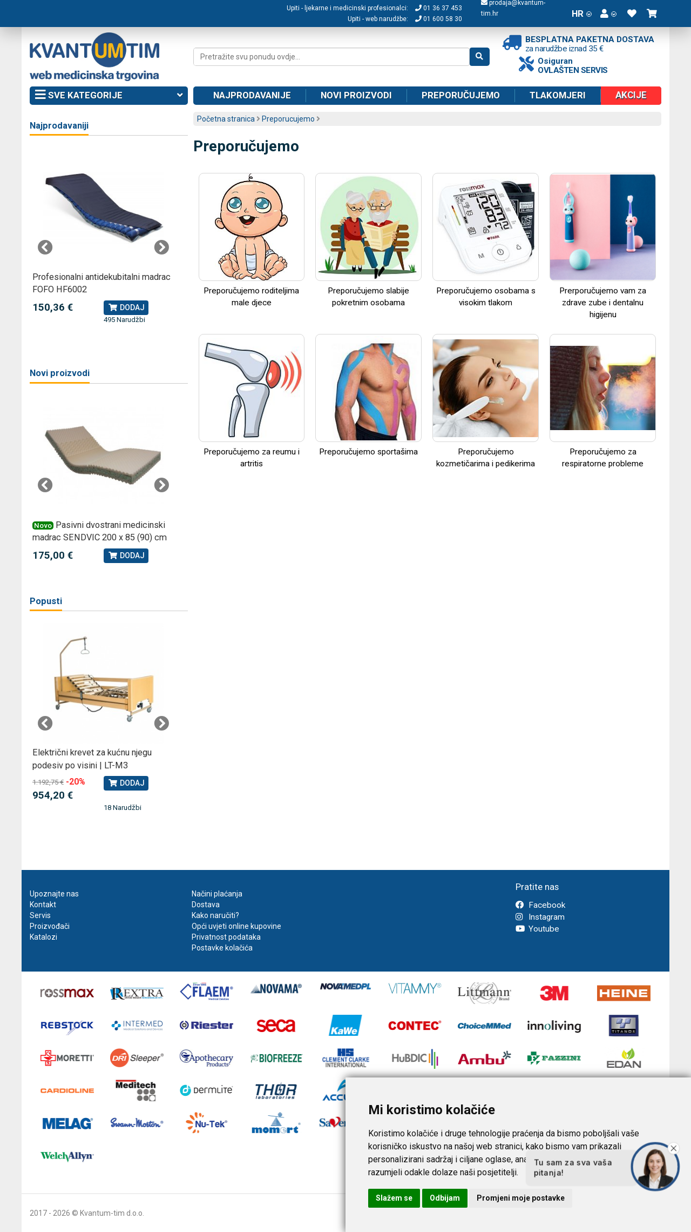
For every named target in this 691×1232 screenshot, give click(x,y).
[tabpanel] (103, 236)
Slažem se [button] (394, 1198)
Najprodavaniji (59, 125)
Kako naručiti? (215, 915)
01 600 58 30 (438, 19)
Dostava (206, 904)
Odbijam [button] (445, 1198)
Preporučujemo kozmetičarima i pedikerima (485, 401)
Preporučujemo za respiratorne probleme (603, 401)
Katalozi (43, 937)
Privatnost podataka (226, 937)
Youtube (537, 929)
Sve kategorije (108, 95)
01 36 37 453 (438, 8)
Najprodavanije (252, 95)
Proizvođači (50, 926)
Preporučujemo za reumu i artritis (252, 401)
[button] (608, 13)
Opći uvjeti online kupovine (236, 926)
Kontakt (43, 904)
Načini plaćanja (217, 893)
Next (161, 247)
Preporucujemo (288, 119)
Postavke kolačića (222, 947)
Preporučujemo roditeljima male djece (252, 240)
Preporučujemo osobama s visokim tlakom (485, 240)
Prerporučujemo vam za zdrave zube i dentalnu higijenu (603, 246)
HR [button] (582, 13)
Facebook (540, 905)
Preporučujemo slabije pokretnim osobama (368, 240)
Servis (40, 915)
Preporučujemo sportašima (368, 395)
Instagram (540, 917)
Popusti (46, 601)
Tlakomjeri (558, 95)
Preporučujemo (461, 95)
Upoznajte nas (54, 893)
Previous (45, 247)
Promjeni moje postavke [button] (521, 1198)
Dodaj (126, 307)
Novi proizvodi (356, 95)
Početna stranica (226, 119)
